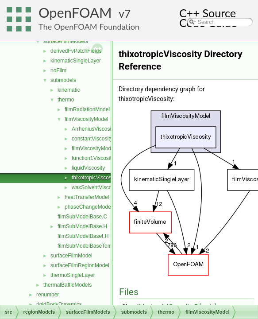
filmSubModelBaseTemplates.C (94, 246)
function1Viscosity (93, 158)
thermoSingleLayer (72, 275)
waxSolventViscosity (96, 187)
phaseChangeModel (88, 207)
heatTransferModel (87, 197)
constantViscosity (92, 139)
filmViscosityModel (86, 119)
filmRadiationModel (87, 109)
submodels (63, 80)
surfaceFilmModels (65, 41)
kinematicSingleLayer (75, 61)
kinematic (69, 90)
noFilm (58, 70)
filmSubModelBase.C (82, 217)
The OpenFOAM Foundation (89, 26)
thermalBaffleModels (67, 285)
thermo (66, 100)
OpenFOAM (75, 12)
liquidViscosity (88, 168)
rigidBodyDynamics (59, 304)
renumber (47, 295)
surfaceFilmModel (71, 256)
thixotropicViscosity (94, 178)
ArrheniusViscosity (93, 129)
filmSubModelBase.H (82, 226)
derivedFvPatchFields (75, 51)
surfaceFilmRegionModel (79, 265)
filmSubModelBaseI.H (83, 236)
